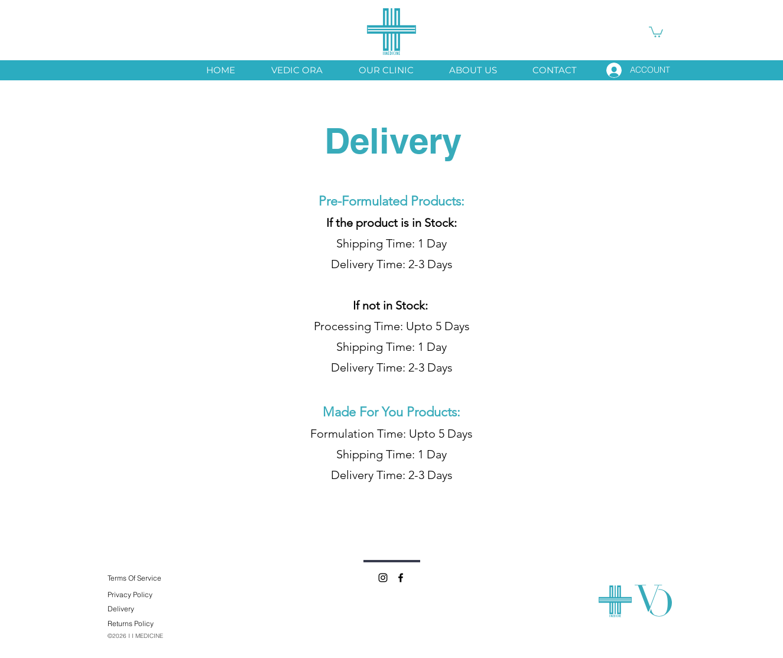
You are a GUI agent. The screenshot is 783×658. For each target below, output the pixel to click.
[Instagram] (383, 578)
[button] (656, 31)
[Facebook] (401, 578)
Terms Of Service (134, 578)
